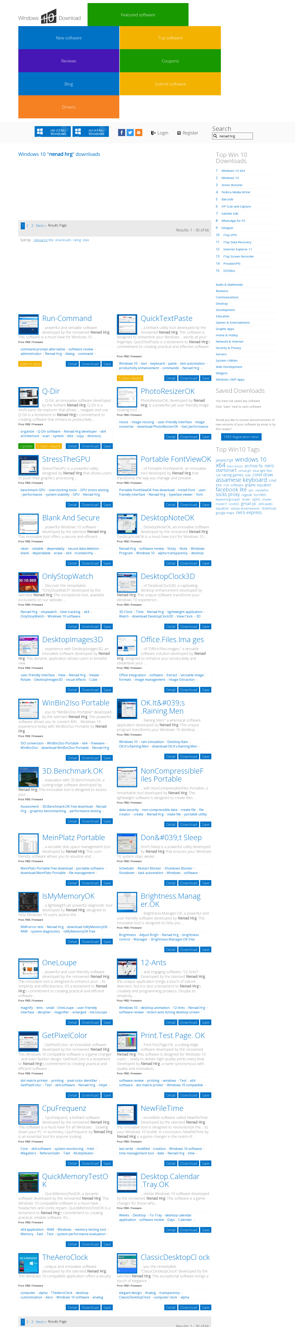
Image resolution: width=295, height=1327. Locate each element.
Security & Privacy (229, 255)
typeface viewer (181, 402)
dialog (70, 261)
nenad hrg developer (103, 1278)
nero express (249, 420)
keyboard (157, 271)
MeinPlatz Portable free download (47, 776)
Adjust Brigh (148, 842)
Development (226, 217)
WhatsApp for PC (235, 128)
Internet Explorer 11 (238, 157)
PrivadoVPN (232, 171)
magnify (27, 915)
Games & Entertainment (234, 230)
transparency (169, 1200)
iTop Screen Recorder (239, 164)
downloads (63, 147)
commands (170, 275)
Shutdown (127, 780)
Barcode (228, 107)
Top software (146, 14)
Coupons (193, 15)
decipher (44, 920)
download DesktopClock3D (152, 524)
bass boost (235, 374)
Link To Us (117, 1294)
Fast (40, 1141)
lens (39, 915)
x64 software (65, 993)
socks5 (234, 411)
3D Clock (125, 519)
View (61, 583)
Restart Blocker (149, 776)
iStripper (228, 135)
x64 (68, 461)
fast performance (195, 334)
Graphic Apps (226, 236)
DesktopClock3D (168, 484)
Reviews (169, 15)
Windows (174, 780)
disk (70, 343)
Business (223, 198)
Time (140, 519)
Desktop (139, 1123)
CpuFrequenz (64, 1016)
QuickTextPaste (167, 226)
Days (171, 1127)
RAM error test (32, 834)
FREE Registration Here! (241, 344)
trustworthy (84, 461)
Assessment (30, 714)
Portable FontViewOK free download (146, 397)
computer (28, 1200)
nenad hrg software (53, 1279)
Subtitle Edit (231, 121)
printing (57, 988)
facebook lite (231, 397)
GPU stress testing (94, 397)
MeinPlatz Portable (73, 745)
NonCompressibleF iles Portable (172, 683)
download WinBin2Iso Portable (65, 655)
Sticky (171, 456)
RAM (24, 839)
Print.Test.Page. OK (173, 943)
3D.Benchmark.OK (72, 679)
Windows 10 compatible (185, 993)
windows (169, 988)
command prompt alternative (43, 257)
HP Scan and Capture (238, 114)
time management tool (136, 1061)
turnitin (260, 402)
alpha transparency (173, 461)
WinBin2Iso (29, 655)
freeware (98, 651)
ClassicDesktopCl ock (175, 1165)
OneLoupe (59, 870)
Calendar (185, 1127)
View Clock (185, 524)
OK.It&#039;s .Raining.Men (163, 614)
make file (174, 722)
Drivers (264, 15)
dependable (41, 461)
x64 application (32, 1137)
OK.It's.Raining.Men (134, 654)
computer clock (165, 1205)
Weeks (124, 1123)
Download (90, 271)
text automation (192, 271)
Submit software (240, 14)
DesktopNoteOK (167, 425)
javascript (224, 368)
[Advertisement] (48, 99)
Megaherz (28, 1061)
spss (256, 407)
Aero (49, 1205)
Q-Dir (51, 299)
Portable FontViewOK (176, 367)
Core (24, 1056)
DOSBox (229, 178)
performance (32, 402)
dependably (56, 456)
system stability (57, 402)
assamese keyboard (241, 387)
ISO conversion (32, 651)
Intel (90, 1056)
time (191, 1061)
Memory (27, 1141)
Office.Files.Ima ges (172, 547)
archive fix (254, 373)
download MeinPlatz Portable (43, 780)
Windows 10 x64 (234, 78)
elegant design (130, 1200)
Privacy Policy (147, 1294)
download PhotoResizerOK (157, 334)
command (85, 261)
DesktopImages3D (72, 547)
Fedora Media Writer (237, 100)
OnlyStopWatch (67, 484)
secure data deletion (83, 456)
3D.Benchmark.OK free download (67, 714)
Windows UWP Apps (231, 287)
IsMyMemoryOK (68, 804)
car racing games (229, 382)
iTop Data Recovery (238, 150)
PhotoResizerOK (168, 299)
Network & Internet (231, 249)
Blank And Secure (71, 425)
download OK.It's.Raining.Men (174, 654)
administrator (31, 261)
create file (188, 717)
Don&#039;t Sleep (171, 745)
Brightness (127, 842)
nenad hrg (25, 1279)
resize (123, 330)
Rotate (26, 587)
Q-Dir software (49, 339)
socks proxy (228, 402)
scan (46, 343)
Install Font (186, 397)
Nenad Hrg (53, 261)
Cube (93, 587)
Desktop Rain (177, 649)
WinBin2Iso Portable (76, 610)
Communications (228, 205)
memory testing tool (90, 1137)
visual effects (76, 587)
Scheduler (126, 776)
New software (122, 14)
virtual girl (244, 378)
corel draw (263, 382)
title (51, 147)
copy (80, 343)
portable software (90, 776)
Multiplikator (84, 1061)
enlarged (79, 920)
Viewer (94, 583)
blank (25, 461)
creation (159, 1056)
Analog (150, 1200)
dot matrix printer (34, 988)
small (50, 915)
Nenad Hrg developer (80, 339)
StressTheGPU (66, 367)
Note (183, 456)
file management (82, 780)
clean (25, 456)
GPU (76, 402)
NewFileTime (162, 1016)
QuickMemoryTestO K (75, 1088)
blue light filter (263, 378)
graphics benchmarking (48, 718)
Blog (217, 15)
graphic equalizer (258, 392)
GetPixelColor (64, 943)
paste (172, 271)
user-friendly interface (175, 330)
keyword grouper (228, 407)
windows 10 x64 (241, 370)
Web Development (230, 274)
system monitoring (69, 1056)
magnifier (61, 920)
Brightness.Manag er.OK (171, 808)
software (156, 583)
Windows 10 (128, 271)
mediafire (262, 398)
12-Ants (153, 870)
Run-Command (67, 226)
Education (223, 224)
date (86, 147)
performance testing (85, 718)
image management (150, 587)
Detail (72, 271)
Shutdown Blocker (179, 776)
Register (213, 41)
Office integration (132, 583)
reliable (37, 456)
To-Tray (155, 1123)
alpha (43, 1200)
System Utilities (227, 268)
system (58, 343)
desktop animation (155, 915)
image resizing (143, 330)
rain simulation (152, 649)
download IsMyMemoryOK (87, 834)
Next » (41, 133)
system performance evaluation (81, 1141)
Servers (221, 262)
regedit (247, 402)
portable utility (195, 722)
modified (143, 1056)
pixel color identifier (82, 988)
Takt (66, 1061)
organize (27, 339)
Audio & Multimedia (231, 192)
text (144, 271)
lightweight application (184, 519)
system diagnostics (45, 839)
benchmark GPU (33, 397)
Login (182, 41)
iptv (251, 398)
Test (48, 993)
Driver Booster (233, 92)
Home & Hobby (227, 243)
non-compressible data (159, 717)
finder (246, 407)
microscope (98, 920)
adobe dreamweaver (245, 416)
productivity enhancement (139, 275)
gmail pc (249, 411)
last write (126, 1056)
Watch (124, 524)
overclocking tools (63, 397)
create (138, 722)
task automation (150, 780)
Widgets (222, 281)
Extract (172, 583)
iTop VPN (230, 142)
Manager (141, 847)
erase (58, 461)
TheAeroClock (65, 1165)
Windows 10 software (64, 524)
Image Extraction (182, 587)
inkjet (103, 993)
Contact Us (177, 1294)
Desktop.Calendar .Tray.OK (170, 1088)
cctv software (233, 393)
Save (107, 271)
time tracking (70, 519)
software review (81, 257)
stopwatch (49, 519)
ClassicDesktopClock (134, 1205)
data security (129, 717)
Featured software (99, 14)
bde (248, 383)
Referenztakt (50, 1061)
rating (77, 147)
